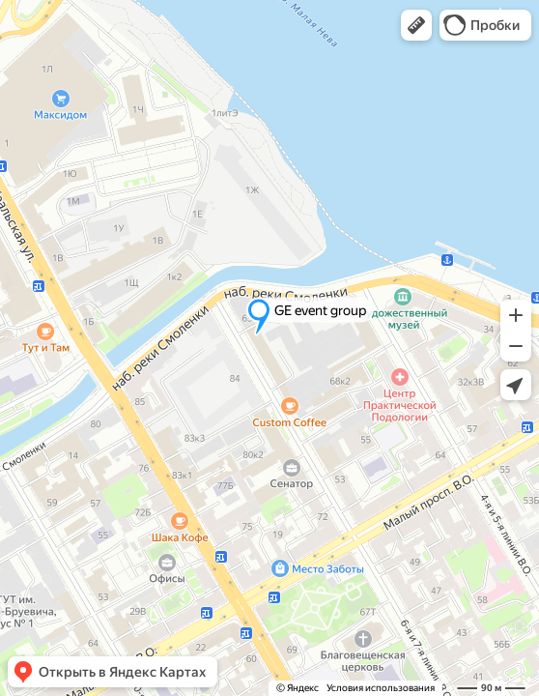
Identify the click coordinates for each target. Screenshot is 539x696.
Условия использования (380, 687)
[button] (416, 25)
